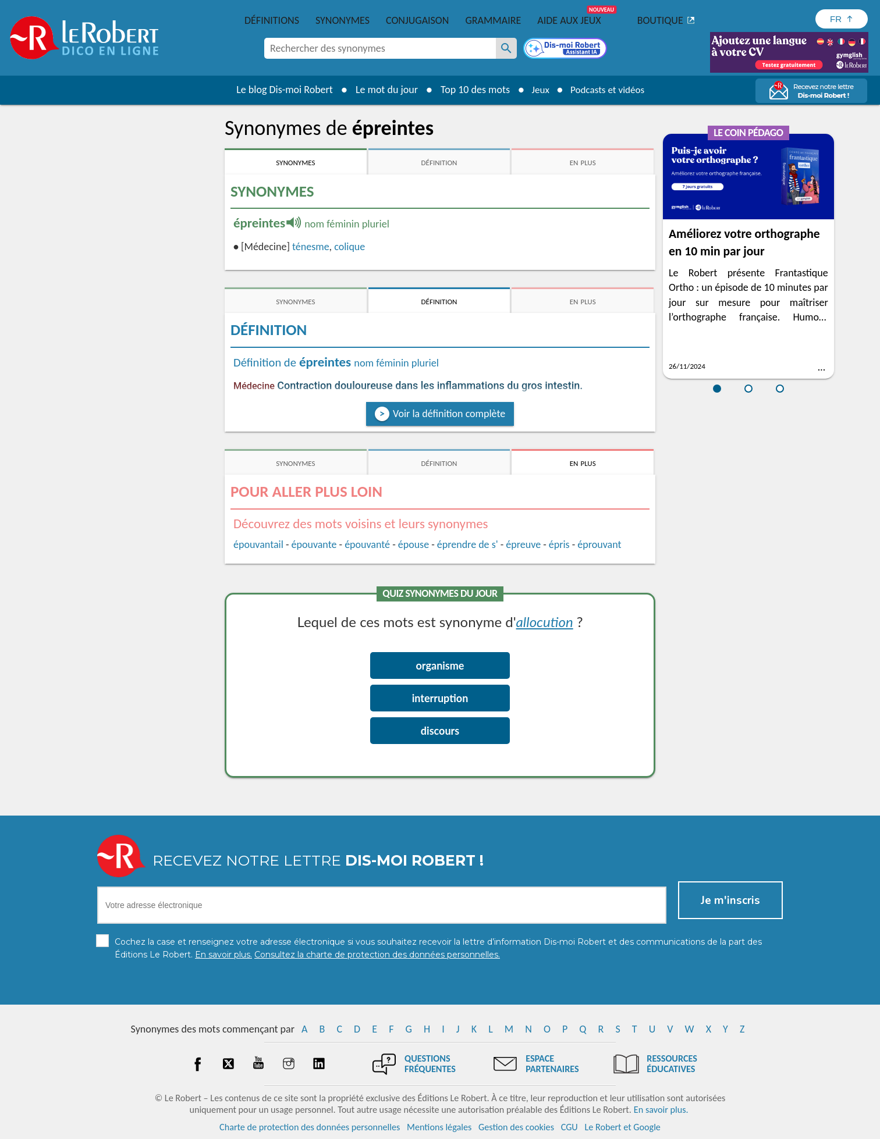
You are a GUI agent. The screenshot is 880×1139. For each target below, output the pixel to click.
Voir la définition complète (449, 413)
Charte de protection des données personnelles (309, 1127)
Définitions (271, 20)
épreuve (523, 544)
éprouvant (599, 544)
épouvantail (258, 544)
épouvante (314, 544)
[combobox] (380, 48)
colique (349, 246)
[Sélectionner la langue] (841, 19)
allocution (544, 621)
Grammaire (493, 20)
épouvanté (367, 544)
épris (559, 544)
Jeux (537, 89)
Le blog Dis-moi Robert (280, 89)
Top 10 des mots (471, 89)
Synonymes (342, 20)
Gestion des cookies (516, 1127)
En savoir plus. (661, 1109)
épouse (413, 544)
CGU (569, 1127)
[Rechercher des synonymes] (506, 48)
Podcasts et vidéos (609, 89)
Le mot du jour (383, 89)
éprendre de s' (467, 544)
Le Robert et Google (622, 1127)
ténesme (310, 246)
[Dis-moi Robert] (566, 49)
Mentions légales (439, 1127)
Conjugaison (417, 20)
